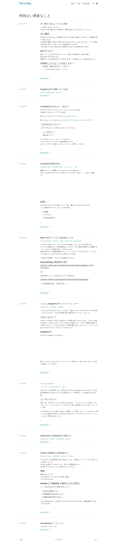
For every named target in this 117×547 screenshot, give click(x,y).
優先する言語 (77, 241)
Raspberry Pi (50, 92)
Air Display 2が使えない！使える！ (55, 106)
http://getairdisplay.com (70, 116)
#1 (66, 284)
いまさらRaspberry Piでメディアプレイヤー (59, 304)
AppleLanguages (45, 241)
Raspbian (53, 307)
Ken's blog (25, 3)
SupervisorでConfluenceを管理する (55, 436)
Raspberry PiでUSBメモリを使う (54, 89)
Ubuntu (67, 439)
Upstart (71, 456)
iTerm (51, 526)
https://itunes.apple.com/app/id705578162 (80, 120)
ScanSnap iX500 (45, 167)
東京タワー (58, 387)
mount (42, 92)
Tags (78, 3)
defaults (56, 241)
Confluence (44, 439)
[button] (94, 4)
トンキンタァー (47, 383)
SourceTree (68, 241)
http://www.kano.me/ (64, 361)
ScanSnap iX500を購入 (50, 164)
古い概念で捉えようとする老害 (53, 24)
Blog (72, 3)
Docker (52, 439)
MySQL (49, 456)
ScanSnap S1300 (57, 167)
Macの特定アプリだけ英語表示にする (56, 238)
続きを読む (45, 78)
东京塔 (52, 387)
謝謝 (64, 387)
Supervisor (60, 439)
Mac (61, 241)
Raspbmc (61, 307)
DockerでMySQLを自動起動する (54, 453)
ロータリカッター (68, 167)
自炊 (76, 167)
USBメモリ (59, 92)
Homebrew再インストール (52, 523)
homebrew (43, 526)
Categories (86, 3)
